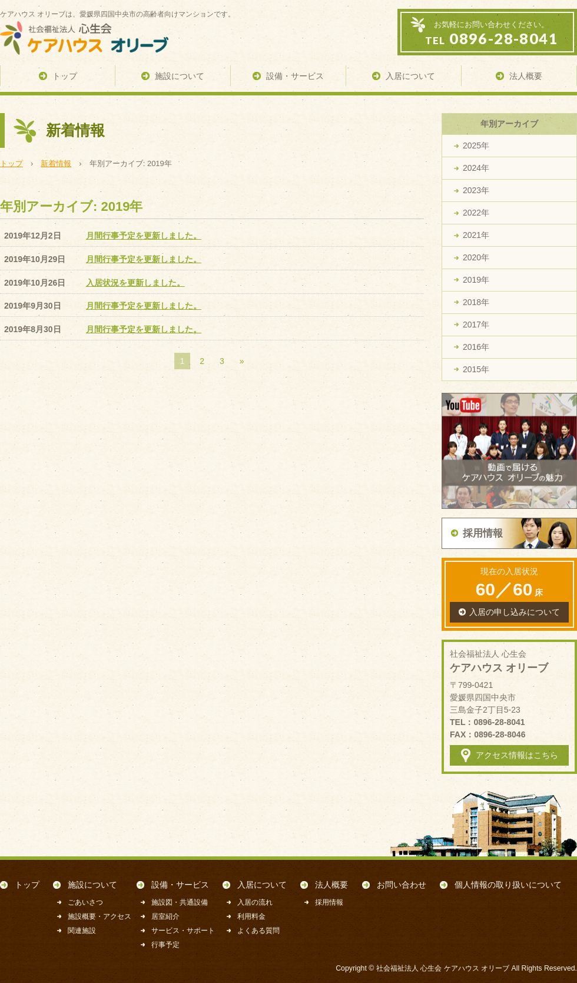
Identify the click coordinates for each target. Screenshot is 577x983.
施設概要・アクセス (99, 916)
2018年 (476, 302)
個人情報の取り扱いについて (508, 884)
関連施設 (82, 930)
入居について (262, 884)
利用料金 (251, 916)
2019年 (476, 279)
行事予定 (165, 945)
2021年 (476, 235)
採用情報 (329, 902)
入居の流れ (255, 902)
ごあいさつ (85, 902)
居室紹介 (165, 916)
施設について (92, 884)
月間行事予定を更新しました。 (143, 235)
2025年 (476, 145)
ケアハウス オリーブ (94, 38)
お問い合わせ (401, 884)
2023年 (476, 190)
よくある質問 (258, 930)
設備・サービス (180, 884)
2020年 (476, 257)
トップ (27, 884)
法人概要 (331, 884)
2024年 (476, 168)
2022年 (476, 212)
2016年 (476, 347)
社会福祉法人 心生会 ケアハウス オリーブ (442, 968)
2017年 (476, 324)
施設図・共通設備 (179, 902)
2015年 (476, 369)
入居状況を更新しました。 (135, 282)
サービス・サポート (183, 930)
